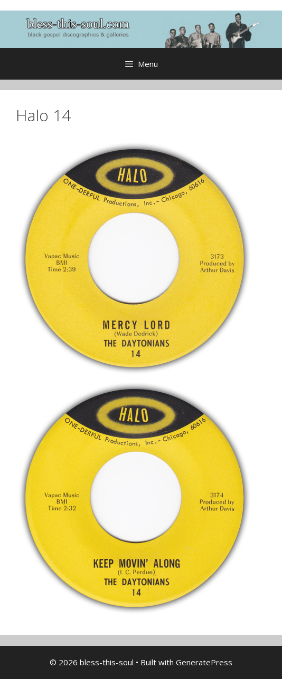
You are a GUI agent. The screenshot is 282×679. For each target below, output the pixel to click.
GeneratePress (204, 662)
